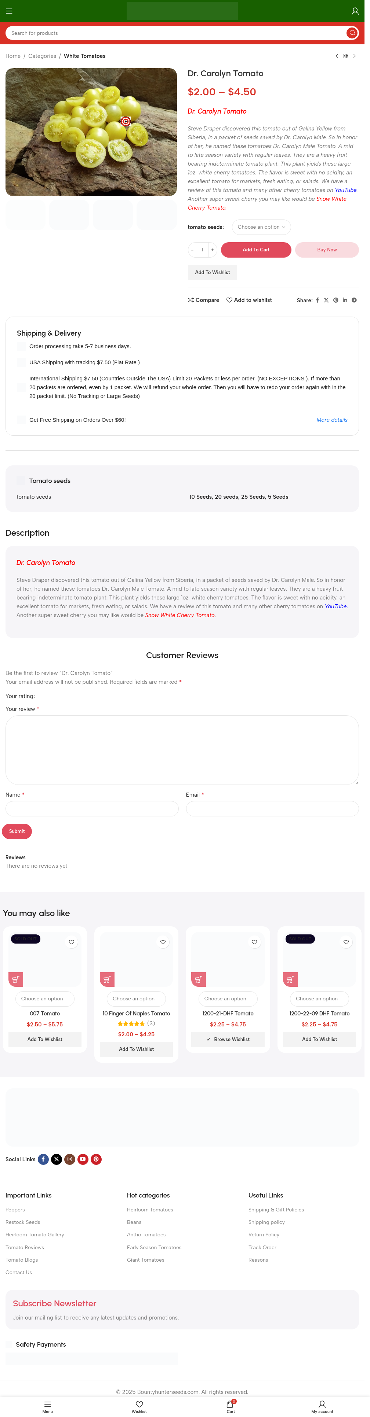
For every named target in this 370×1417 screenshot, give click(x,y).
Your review (22, 708)
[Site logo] (182, 10)
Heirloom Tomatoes (150, 1210)
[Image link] (182, 1117)
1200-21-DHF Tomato (228, 1013)
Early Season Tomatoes (154, 1247)
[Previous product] (337, 56)
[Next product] (354, 56)
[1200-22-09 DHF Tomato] (319, 959)
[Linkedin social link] (345, 300)
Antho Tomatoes (146, 1235)
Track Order (262, 1247)
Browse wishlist (232, 1039)
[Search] (182, 33)
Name (15, 794)
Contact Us (19, 1272)
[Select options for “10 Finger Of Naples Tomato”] (107, 979)
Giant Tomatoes (145, 1260)
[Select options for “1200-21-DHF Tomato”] (198, 979)
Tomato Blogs (22, 1260)
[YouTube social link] (82, 1159)
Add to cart (256, 249)
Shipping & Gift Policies (276, 1210)
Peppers (15, 1210)
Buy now (327, 249)
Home (13, 56)
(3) (151, 1023)
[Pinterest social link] (336, 300)
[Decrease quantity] (192, 250)
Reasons (258, 1260)
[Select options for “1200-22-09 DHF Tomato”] (290, 979)
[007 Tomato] (44, 959)
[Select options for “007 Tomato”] (15, 979)
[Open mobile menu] (9, 11)
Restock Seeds (23, 1222)
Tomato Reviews (25, 1247)
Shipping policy (267, 1222)
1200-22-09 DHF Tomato (320, 1013)
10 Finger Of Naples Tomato (136, 1013)
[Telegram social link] (354, 300)
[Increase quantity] (212, 250)
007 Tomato (45, 1013)
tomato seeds (205, 227)
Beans (134, 1222)
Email (195, 794)
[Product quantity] (202, 250)
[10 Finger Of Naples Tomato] (136, 959)
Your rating (19, 696)
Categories (42, 56)
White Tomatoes (85, 56)
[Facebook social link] (317, 300)
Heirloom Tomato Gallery (35, 1235)
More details (332, 420)
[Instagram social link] (69, 1159)
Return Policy (264, 1235)
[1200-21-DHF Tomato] (227, 959)
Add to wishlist (212, 272)
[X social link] (326, 300)
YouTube (346, 190)
